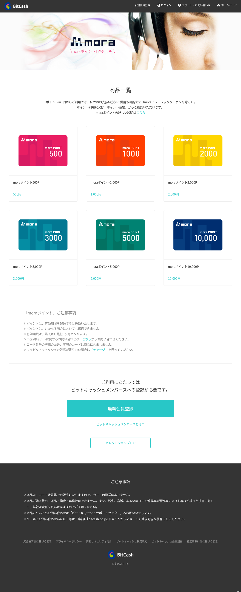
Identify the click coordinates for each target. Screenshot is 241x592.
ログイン (166, 5)
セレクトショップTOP (121, 442)
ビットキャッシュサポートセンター (96, 512)
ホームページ (229, 5)
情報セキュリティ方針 (99, 541)
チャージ (99, 349)
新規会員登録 (142, 5)
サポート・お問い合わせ (196, 5)
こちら (140, 112)
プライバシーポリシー (69, 541)
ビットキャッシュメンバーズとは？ (120, 424)
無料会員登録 (120, 409)
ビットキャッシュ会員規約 (166, 541)
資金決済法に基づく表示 (37, 541)
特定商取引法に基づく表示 (202, 541)
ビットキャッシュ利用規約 (131, 541)
